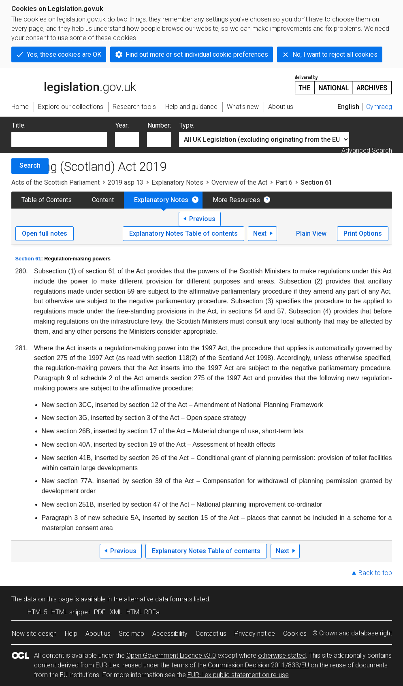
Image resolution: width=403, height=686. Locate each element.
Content (103, 200)
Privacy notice (255, 633)
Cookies (295, 633)
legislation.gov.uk (73, 84)
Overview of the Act (239, 182)
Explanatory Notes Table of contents (183, 233)
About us (98, 633)
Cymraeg (379, 107)
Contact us (211, 633)
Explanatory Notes (177, 182)
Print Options (362, 233)
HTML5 (37, 612)
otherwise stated (282, 655)
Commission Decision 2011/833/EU (258, 665)
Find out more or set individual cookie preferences (197, 54)
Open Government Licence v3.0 (171, 655)
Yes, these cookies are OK (64, 54)
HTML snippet (70, 612)
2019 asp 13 (125, 182)
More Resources (236, 200)
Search (30, 165)
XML (116, 612)
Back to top (375, 573)
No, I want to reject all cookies (334, 54)
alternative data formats (158, 599)
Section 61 (28, 259)
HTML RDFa (143, 612)
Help (71, 633)
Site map (131, 633)
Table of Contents (46, 200)
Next (260, 233)
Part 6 (283, 182)
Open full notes (44, 233)
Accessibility (170, 633)
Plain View (311, 233)
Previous (202, 219)
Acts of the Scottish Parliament (55, 182)
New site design (34, 633)
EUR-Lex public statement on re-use (238, 675)
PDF (100, 612)
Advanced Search (366, 150)
